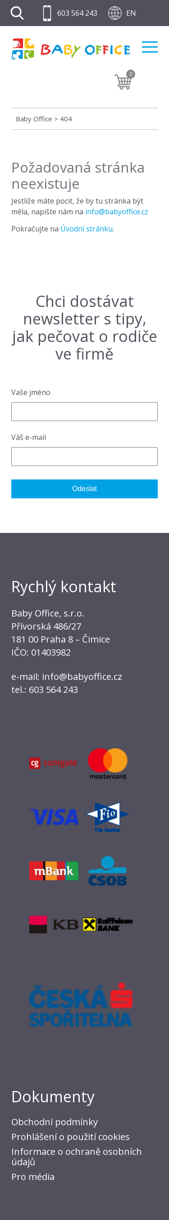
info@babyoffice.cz (116, 212)
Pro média (33, 1177)
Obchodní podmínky (54, 1122)
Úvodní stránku (86, 229)
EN (131, 13)
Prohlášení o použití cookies (70, 1137)
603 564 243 (77, 13)
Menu (150, 47)
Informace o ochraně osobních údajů (76, 1156)
